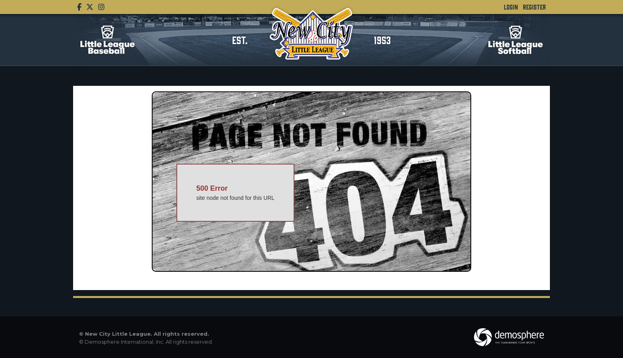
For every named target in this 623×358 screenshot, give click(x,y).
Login (511, 7)
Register (534, 7)
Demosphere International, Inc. (124, 342)
